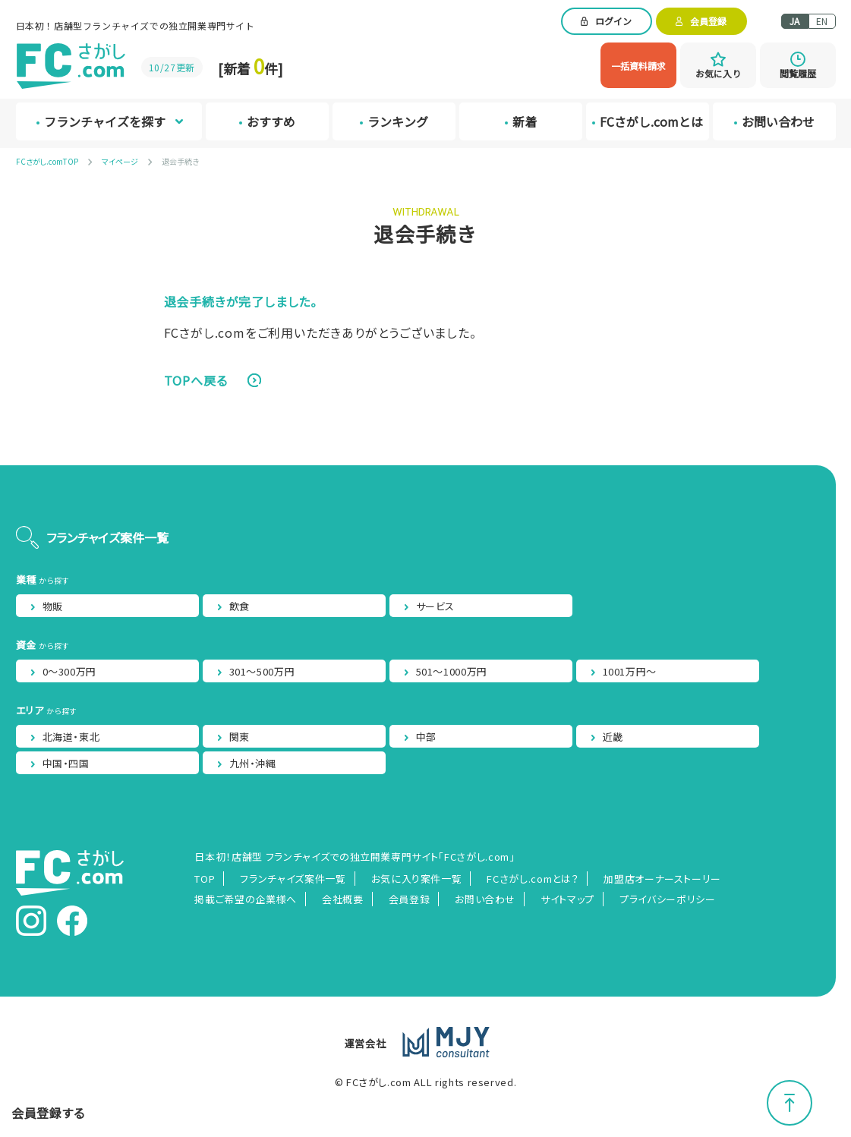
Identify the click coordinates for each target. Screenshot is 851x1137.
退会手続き (180, 161)
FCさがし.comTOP (47, 161)
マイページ (120, 161)
